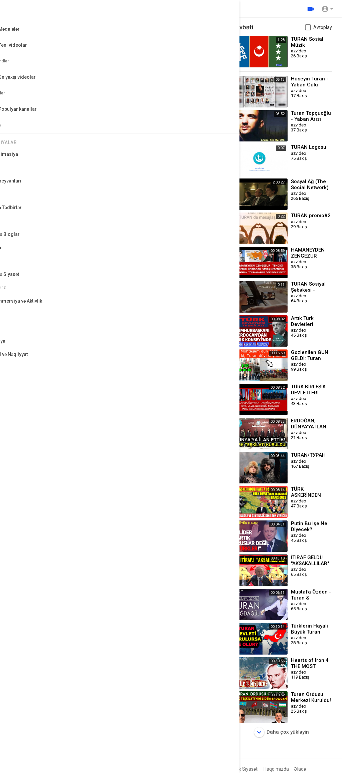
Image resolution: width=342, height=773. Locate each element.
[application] (116, 84)
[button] (327, 8)
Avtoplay (322, 27)
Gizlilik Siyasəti (243, 769)
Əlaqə (300, 769)
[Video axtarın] (127, 8)
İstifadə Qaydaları (204, 769)
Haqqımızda (276, 769)
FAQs (175, 769)
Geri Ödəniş (153, 769)
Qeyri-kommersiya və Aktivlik (67, 255)
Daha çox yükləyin (281, 732)
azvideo (43, 226)
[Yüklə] (309, 8)
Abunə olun (198, 230)
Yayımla (206, 314)
